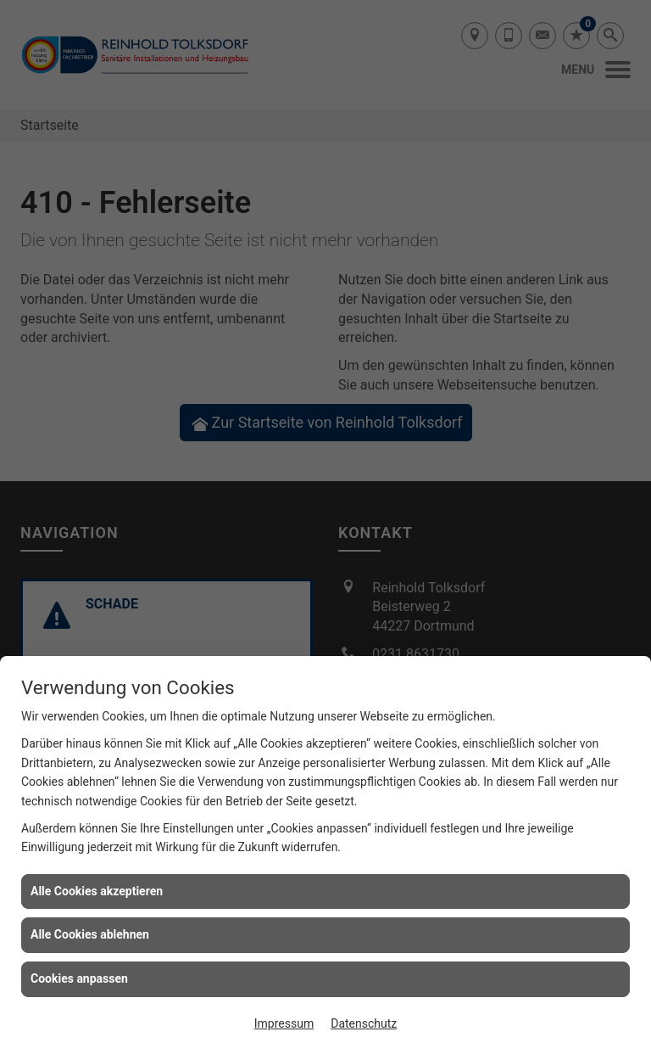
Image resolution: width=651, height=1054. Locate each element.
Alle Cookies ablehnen (90, 934)
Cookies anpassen (79, 978)
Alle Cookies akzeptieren (97, 891)
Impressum (284, 1023)
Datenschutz (364, 1023)
